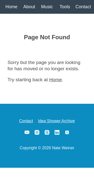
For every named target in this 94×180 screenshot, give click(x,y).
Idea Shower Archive (56, 121)
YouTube (27, 132)
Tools (64, 6)
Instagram (37, 132)
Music (47, 6)
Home (11, 6)
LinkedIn (57, 132)
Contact (82, 6)
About (29, 6)
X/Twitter (67, 132)
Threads (47, 132)
